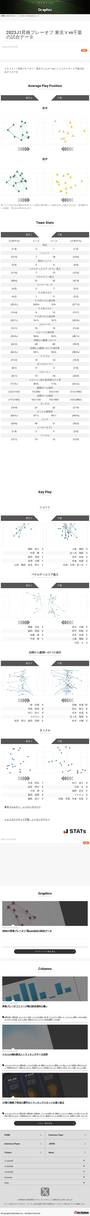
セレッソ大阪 (81, 1068)
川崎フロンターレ (25, 1068)
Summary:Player (12, 1144)
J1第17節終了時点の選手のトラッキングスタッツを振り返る (33, 1102)
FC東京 (74, 1065)
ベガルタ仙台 (82, 1017)
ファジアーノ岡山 (55, 1017)
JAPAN (51, 1144)
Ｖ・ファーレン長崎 (70, 1017)
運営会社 (56, 1200)
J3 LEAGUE (8, 1172)
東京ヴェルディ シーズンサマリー (22, 807)
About (51, 1152)
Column (8, 1152)
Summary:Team (55, 1135)
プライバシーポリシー (43, 1200)
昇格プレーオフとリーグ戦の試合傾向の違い (25, 1006)
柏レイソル (67, 1065)
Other (6, 1183)
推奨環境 (30, 1200)
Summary (8, 1177)
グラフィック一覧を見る (45, 951)
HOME (7, 1135)
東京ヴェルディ (14, 1116)
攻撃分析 (8, 1017)
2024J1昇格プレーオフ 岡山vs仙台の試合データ (27, 931)
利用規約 (22, 1200)
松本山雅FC (49, 1020)
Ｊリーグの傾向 (37, 1017)
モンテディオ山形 (11, 1020)
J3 (47, 1017)
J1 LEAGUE (8, 1161)
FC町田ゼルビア (12, 1068)
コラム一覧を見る (45, 1123)
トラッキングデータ (12, 1065)
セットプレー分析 (25, 1017)
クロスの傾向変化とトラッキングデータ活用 (25, 1054)
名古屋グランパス (49, 1068)
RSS (84, 50)
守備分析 (15, 1017)
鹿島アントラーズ (47, 1065)
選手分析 (22, 1113)
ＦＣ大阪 (56, 1020)
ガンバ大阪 (72, 1068)
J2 (45, 1017)
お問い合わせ (66, 1200)
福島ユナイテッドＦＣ (36, 1020)
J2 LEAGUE (8, 1166)
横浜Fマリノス (37, 1068)
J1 (39, 1065)
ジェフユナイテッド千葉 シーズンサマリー (27, 819)
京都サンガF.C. (62, 1068)
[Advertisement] (45, 461)
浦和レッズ (58, 1065)
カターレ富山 (22, 1020)
